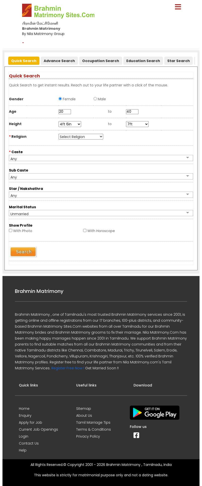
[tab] (23, 59)
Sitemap (83, 408)
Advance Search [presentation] (59, 60)
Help (23, 450)
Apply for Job (30, 422)
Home (24, 408)
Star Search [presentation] (178, 60)
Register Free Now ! (67, 368)
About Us (84, 415)
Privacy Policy (88, 436)
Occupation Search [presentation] (100, 60)
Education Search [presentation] (143, 60)
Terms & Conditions (93, 429)
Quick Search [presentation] (23, 60)
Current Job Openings (38, 429)
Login (23, 436)
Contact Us (29, 443)
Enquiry (25, 415)
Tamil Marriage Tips (93, 422)
